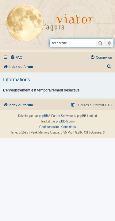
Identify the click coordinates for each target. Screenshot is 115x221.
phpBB (43, 116)
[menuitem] (16, 57)
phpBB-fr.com (65, 121)
